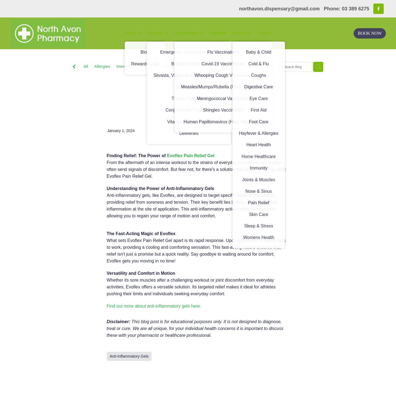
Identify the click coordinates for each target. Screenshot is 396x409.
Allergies (102, 66)
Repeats (218, 33)
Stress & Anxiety (177, 66)
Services (157, 33)
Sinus (251, 66)
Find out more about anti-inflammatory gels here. (154, 306)
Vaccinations (188, 33)
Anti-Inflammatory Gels (219, 66)
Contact (263, 33)
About (133, 33)
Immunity (124, 66)
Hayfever (147, 66)
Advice (241, 33)
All (85, 66)
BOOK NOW (370, 33)
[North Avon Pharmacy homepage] (47, 33)
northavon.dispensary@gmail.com (279, 8)
